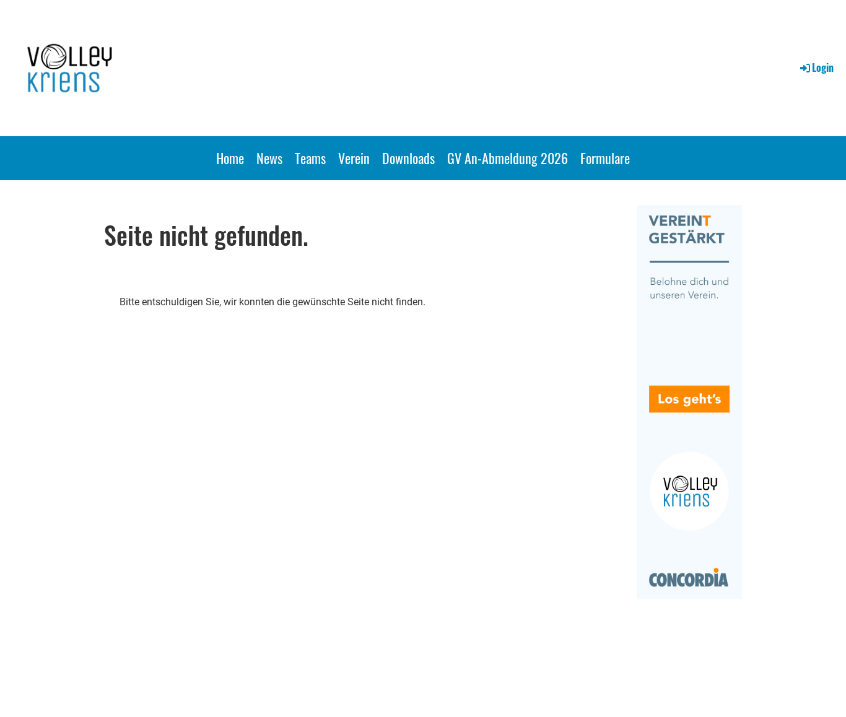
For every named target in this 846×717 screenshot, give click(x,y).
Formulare (605, 158)
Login (816, 67)
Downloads (408, 158)
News (269, 158)
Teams (310, 158)
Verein (354, 158)
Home (230, 158)
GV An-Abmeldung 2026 (507, 158)
